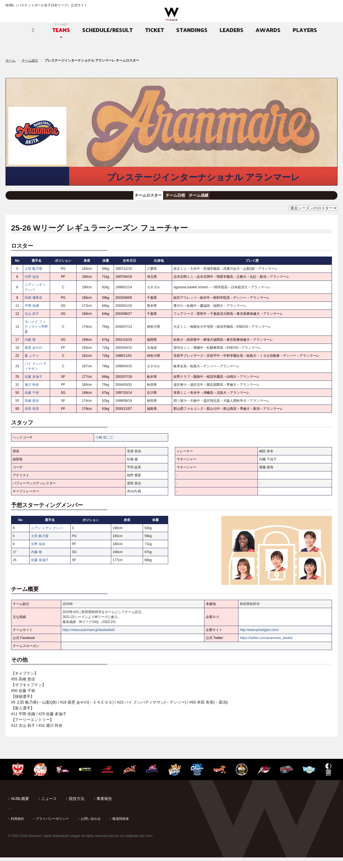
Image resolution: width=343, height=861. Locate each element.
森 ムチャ (32, 359)
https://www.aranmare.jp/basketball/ (89, 633)
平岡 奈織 (32, 309)
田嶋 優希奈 (33, 301)
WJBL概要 (20, 802)
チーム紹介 (30, 60)
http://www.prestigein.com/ (259, 633)
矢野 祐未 (32, 280)
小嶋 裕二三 (104, 441)
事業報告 (104, 802)
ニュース (49, 802)
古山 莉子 (32, 317)
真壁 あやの (33, 351)
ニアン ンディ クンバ (47, 531)
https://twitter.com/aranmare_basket (266, 641)
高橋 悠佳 (32, 404)
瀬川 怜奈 (32, 388)
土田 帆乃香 (33, 272)
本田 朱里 (32, 412)
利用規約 (17, 822)
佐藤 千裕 (32, 396)
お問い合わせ (91, 822)
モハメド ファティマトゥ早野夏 (36, 330)
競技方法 (76, 802)
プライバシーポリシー (52, 822)
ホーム (10, 60)
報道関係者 (120, 822)
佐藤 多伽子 (33, 380)
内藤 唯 (30, 343)
